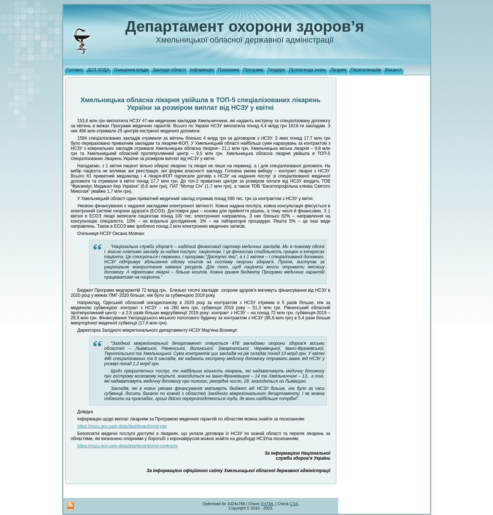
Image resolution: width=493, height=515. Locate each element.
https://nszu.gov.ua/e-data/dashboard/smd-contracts (127, 445)
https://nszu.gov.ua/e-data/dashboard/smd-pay (122, 426)
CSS (294, 504)
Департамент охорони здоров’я (244, 26)
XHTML (267, 504)
